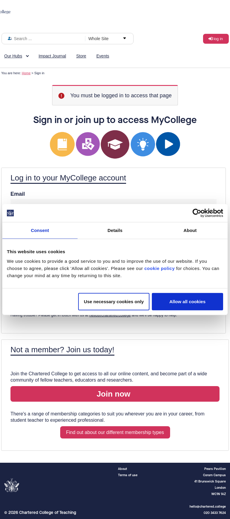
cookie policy (159, 268)
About (122, 469)
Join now (114, 393)
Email (17, 194)
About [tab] (190, 230)
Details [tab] (115, 230)
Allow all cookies (187, 301)
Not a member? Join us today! (62, 349)
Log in (218, 39)
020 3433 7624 (215, 513)
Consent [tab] (40, 230)
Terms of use (127, 475)
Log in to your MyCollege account (68, 177)
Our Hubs (13, 56)
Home (26, 73)
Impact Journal (52, 56)
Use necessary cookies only (114, 301)
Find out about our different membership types (115, 432)
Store (81, 56)
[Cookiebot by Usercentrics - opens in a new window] (197, 213)
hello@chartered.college (110, 315)
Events (102, 56)
